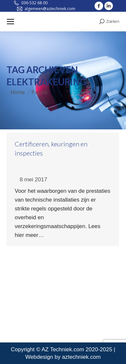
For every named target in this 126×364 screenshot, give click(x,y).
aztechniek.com (81, 357)
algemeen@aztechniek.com (50, 8)
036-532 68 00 (34, 3)
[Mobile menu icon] (10, 21)
